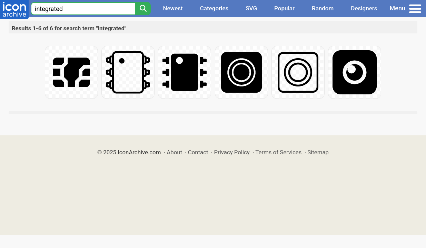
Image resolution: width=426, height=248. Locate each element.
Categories (214, 8)
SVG (251, 8)
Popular (284, 8)
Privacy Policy (231, 152)
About (174, 152)
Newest (172, 8)
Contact (198, 152)
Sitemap (318, 152)
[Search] (143, 8)
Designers (364, 8)
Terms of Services (278, 152)
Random (323, 8)
